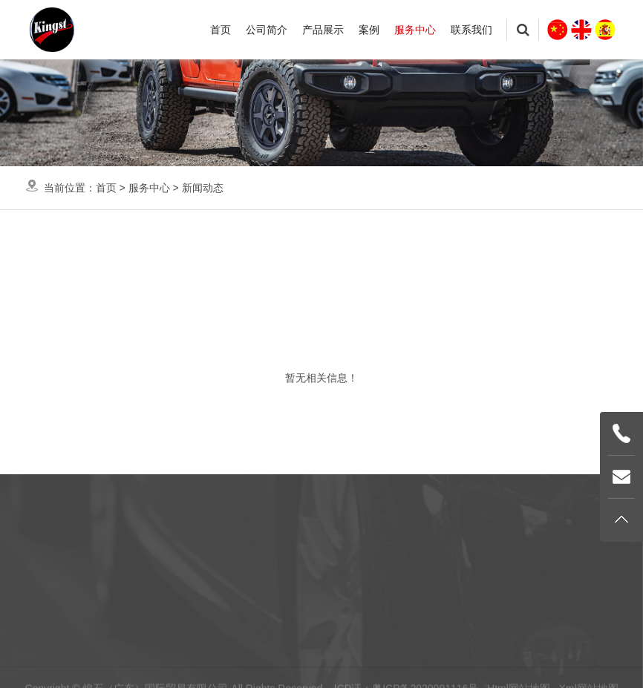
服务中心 (415, 30)
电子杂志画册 (488, 254)
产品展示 (323, 30)
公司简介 (266, 30)
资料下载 (366, 254)
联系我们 (471, 30)
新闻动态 (202, 188)
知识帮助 (254, 254)
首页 (220, 30)
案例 (369, 30)
